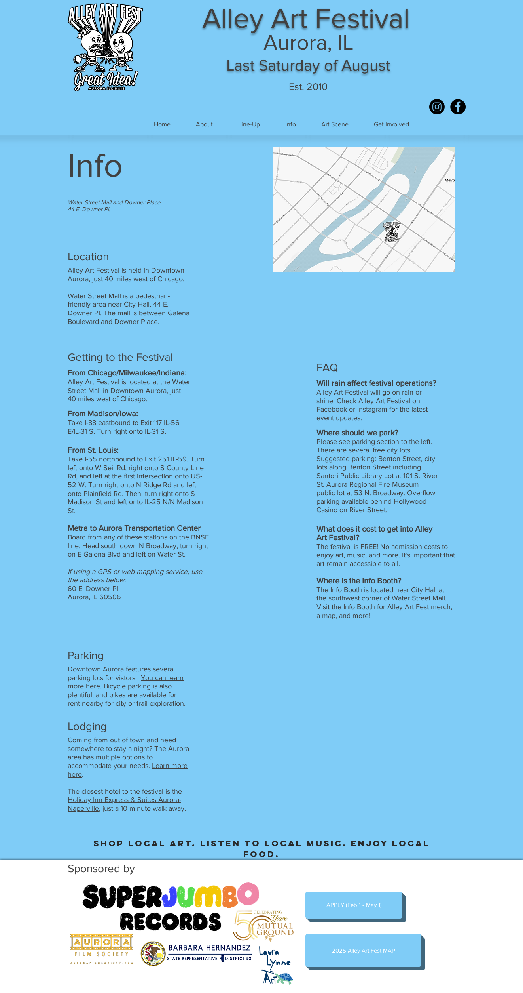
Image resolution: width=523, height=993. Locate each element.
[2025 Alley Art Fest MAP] (363, 950)
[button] (249, 124)
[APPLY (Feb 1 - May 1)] (353, 905)
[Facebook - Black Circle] (458, 106)
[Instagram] (437, 106)
